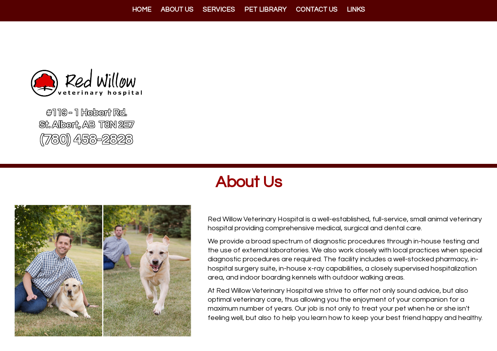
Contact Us (316, 9)
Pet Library (265, 9)
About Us (177, 9)
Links (356, 9)
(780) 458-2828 (86, 139)
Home (141, 9)
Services (219, 9)
